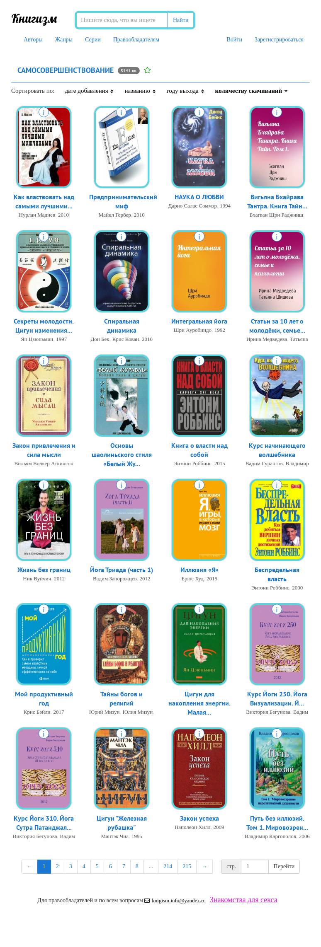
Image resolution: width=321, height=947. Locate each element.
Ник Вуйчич (37, 579)
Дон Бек (99, 340)
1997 (61, 340)
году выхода (186, 90)
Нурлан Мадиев (37, 216)
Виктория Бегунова (268, 713)
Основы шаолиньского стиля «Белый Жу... (122, 455)
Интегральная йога (199, 321)
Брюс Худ (193, 579)
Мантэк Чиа (115, 837)
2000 (297, 588)
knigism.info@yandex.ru (175, 900)
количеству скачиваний (251, 90)
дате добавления (89, 90)
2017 (59, 713)
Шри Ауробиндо (192, 330)
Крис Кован (125, 340)
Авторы (33, 39)
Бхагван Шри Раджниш (276, 216)
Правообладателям (136, 39)
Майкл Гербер (115, 216)
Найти (180, 20)
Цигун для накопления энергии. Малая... (199, 703)
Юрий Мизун (104, 713)
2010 (63, 216)
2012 (59, 579)
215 (186, 866)
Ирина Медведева (266, 340)
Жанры (64, 39)
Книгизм (34, 18)
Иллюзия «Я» (199, 570)
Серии (93, 39)
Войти (234, 39)
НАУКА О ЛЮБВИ (199, 197)
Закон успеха (199, 818)
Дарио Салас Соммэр (192, 206)
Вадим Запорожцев (115, 579)
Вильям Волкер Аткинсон (44, 464)
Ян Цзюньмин (37, 340)
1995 (136, 837)
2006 (304, 837)
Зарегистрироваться (279, 39)
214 (167, 866)
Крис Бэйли (37, 713)
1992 (219, 330)
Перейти (284, 866)
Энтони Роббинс (193, 464)
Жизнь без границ (44, 570)
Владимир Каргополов (270, 837)
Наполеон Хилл (193, 827)
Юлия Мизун (138, 713)
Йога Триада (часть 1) (121, 570)
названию (140, 90)
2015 (219, 464)
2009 (219, 827)
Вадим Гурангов (264, 464)
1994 (225, 206)
